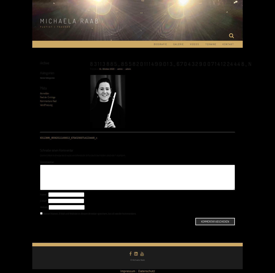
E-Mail (44, 200)
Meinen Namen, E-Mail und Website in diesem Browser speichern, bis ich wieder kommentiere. (89, 213)
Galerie (178, 44)
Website (44, 207)
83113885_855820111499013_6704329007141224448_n (68, 137)
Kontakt (228, 44)
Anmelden (44, 93)
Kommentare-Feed (48, 101)
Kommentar (47, 162)
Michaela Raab (70, 21)
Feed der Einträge (47, 97)
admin (120, 69)
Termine (210, 44)
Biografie (160, 44)
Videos (194, 44)
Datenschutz (146, 271)
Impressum (127, 271)
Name (44, 194)
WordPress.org (46, 104)
